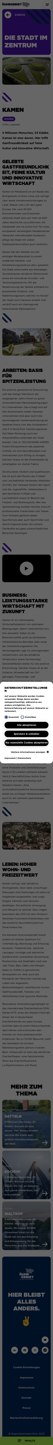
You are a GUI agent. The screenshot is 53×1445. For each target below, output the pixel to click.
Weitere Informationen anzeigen (29, 752)
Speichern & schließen (26, 734)
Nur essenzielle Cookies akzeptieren (27, 742)
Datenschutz (24, 758)
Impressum (10, 758)
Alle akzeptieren (26, 725)
